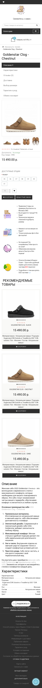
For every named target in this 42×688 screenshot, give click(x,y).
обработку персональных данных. (21, 610)
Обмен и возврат (10, 95)
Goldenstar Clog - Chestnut (21, 389)
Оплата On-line (21, 621)
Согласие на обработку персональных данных (21, 656)
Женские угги (9, 47)
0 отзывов (14, 149)
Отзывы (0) (8, 75)
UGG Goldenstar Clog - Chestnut (18, 508)
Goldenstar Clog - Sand (21, 454)
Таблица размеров (21, 636)
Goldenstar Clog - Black (21, 325)
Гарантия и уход (10, 90)
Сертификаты (21, 624)
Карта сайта (21, 664)
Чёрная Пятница (21, 630)
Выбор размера (10, 85)
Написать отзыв (26, 149)
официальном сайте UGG (19, 563)
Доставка (7, 80)
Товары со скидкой (21, 683)
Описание (8, 65)
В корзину (8, 197)
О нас (21, 633)
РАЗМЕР (5, 175)
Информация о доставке (21, 639)
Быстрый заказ (24, 197)
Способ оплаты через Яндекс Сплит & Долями (21, 627)
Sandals (17, 47)
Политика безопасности (21, 645)
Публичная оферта (21, 642)
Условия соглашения (21, 650)
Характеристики (10, 70)
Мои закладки (21, 676)
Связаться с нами (21, 667)
